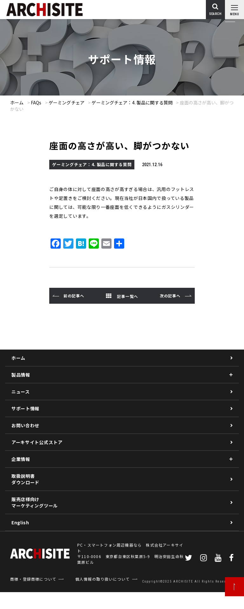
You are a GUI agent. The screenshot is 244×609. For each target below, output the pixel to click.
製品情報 (20, 375)
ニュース (20, 391)
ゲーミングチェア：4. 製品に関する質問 (132, 102)
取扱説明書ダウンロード (25, 479)
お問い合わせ (25, 425)
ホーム (17, 102)
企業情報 (20, 459)
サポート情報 (25, 408)
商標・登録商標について (33, 579)
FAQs (36, 102)
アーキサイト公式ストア (37, 442)
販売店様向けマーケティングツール (34, 502)
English (20, 522)
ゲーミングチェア (67, 102)
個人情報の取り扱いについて (102, 579)
